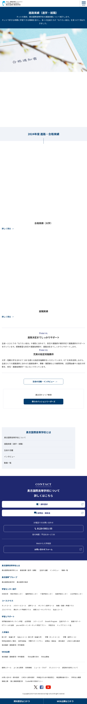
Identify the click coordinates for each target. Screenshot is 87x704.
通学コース (32, 605)
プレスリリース (54, 667)
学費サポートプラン (36, 641)
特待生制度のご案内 (9, 641)
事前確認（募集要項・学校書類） (14, 645)
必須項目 (28, 621)
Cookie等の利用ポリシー (34, 681)
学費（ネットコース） (53, 637)
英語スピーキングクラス (42, 609)
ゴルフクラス (6, 609)
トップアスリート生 (64, 625)
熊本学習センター (16, 594)
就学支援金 (22, 641)
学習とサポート (8, 616)
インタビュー (9, 456)
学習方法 (51, 625)
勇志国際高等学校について (15, 437)
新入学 (4, 637)
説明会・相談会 (50, 641)
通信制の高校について (70, 667)
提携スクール (6, 667)
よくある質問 (18, 667)
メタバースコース (19, 605)
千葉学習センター (46, 594)
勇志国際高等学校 (8, 582)
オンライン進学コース (46, 605)
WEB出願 (6, 651)
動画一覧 (7, 462)
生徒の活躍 (8, 450)
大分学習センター (76, 594)
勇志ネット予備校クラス (22, 609)
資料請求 (61, 641)
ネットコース (6, 605)
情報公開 (5, 681)
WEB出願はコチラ (65, 701)
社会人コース (57, 609)
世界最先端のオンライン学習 (12, 621)
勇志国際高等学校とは (11, 565)
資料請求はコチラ (22, 701)
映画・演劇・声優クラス (65, 605)
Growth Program (51, 621)
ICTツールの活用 (8, 625)
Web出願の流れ (33, 657)
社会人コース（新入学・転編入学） (30, 637)
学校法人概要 (76, 677)
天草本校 (5, 594)
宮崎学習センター (61, 594)
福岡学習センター (31, 594)
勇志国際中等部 (22, 582)
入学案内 (5, 632)
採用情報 (28, 667)
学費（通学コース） (70, 637)
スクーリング (38, 621)
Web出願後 (45, 657)
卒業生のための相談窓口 (45, 677)
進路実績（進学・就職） (14, 443)
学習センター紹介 (9, 589)
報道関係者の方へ (62, 677)
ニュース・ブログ (40, 667)
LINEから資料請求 (73, 641)
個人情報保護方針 (16, 681)
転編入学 (12, 637)
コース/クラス (7, 600)
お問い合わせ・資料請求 (10, 677)
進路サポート (76, 621)
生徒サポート (64, 621)
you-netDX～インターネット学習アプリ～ (31, 625)
